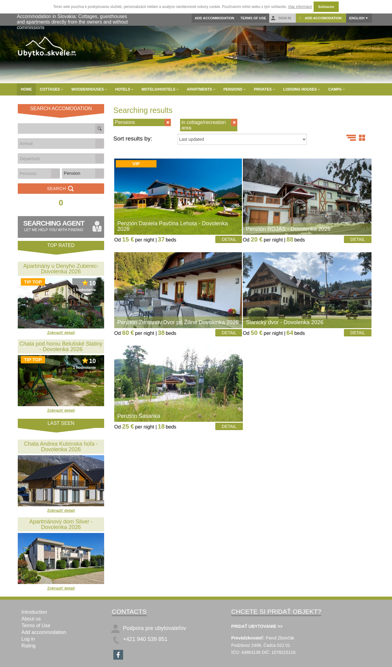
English (356, 18)
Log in (28, 639)
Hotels (124, 89)
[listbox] (83, 173)
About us (31, 618)
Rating (28, 645)
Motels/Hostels (160, 89)
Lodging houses (301, 89)
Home (26, 89)
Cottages (51, 89)
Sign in (281, 18)
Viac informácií (300, 7)
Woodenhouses (89, 89)
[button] (99, 143)
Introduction (34, 612)
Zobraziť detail (61, 332)
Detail (229, 239)
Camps (336, 89)
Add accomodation (319, 18)
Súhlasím (326, 7)
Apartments (201, 89)
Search (61, 189)
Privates (264, 89)
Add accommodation (214, 18)
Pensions (235, 89)
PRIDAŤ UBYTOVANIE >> (257, 626)
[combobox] (56, 143)
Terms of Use (253, 18)
